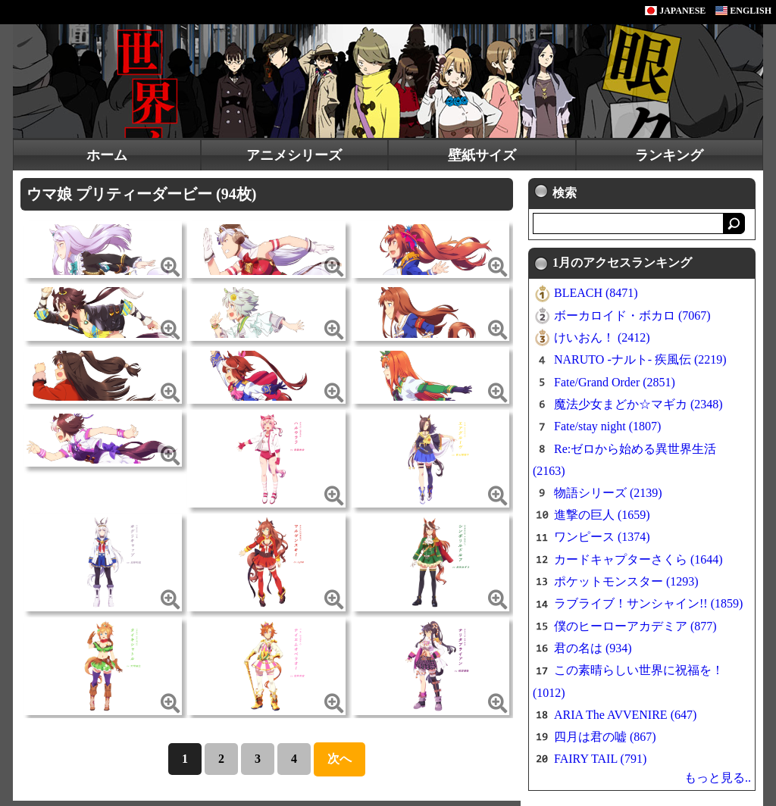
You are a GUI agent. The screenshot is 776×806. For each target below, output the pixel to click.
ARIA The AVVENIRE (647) (625, 714)
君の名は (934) (593, 648)
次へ (339, 758)
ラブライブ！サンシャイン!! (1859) (648, 603)
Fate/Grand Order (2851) (614, 382)
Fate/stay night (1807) (607, 426)
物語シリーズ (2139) (608, 492)
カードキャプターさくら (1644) (638, 559)
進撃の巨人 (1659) (602, 514)
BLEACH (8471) (596, 292)
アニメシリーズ (294, 155)
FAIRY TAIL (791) (600, 758)
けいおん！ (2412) (602, 337)
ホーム (106, 155)
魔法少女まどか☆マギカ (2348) (638, 404)
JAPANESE (675, 10)
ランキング (669, 155)
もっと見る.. (717, 777)
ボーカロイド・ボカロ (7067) (632, 315)
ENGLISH (743, 10)
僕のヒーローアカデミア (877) (635, 626)
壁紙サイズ (482, 155)
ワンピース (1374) (602, 536)
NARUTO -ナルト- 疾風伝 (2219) (640, 359)
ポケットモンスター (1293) (626, 581)
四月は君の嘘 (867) (605, 736)
